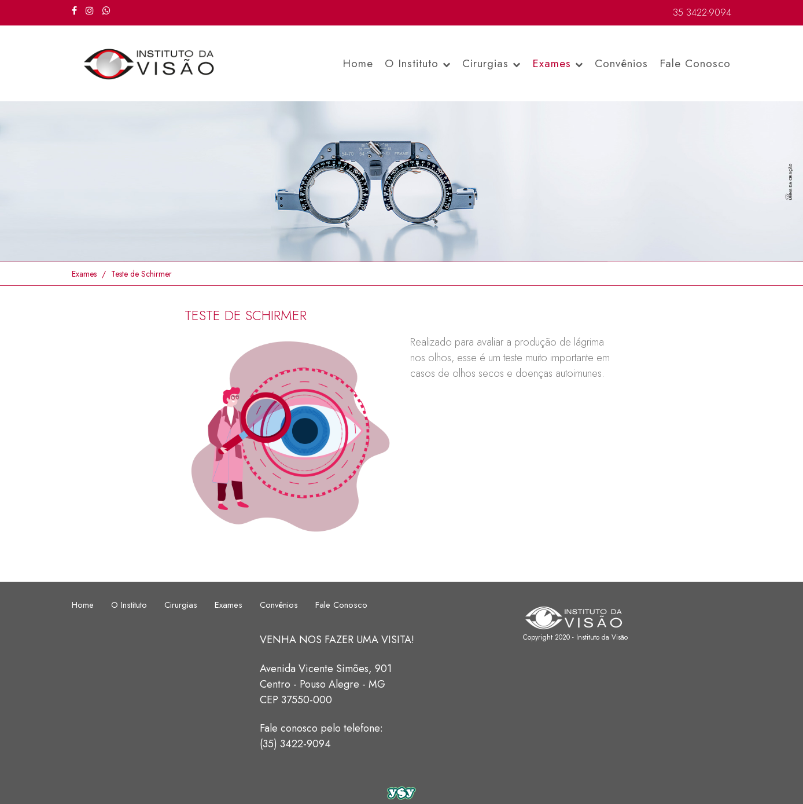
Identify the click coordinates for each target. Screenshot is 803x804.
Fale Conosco (695, 63)
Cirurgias (491, 63)
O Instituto (418, 63)
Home (357, 63)
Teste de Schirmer (141, 274)
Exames (557, 63)
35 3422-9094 (702, 12)
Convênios (621, 63)
